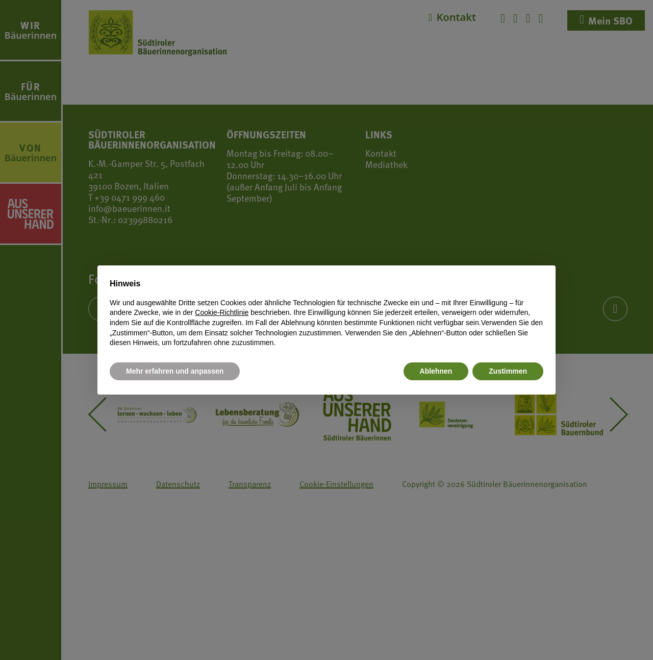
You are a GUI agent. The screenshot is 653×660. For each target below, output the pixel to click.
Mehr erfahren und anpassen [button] (174, 371)
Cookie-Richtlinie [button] (221, 312)
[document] (326, 312)
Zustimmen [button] (508, 371)
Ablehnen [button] (436, 371)
